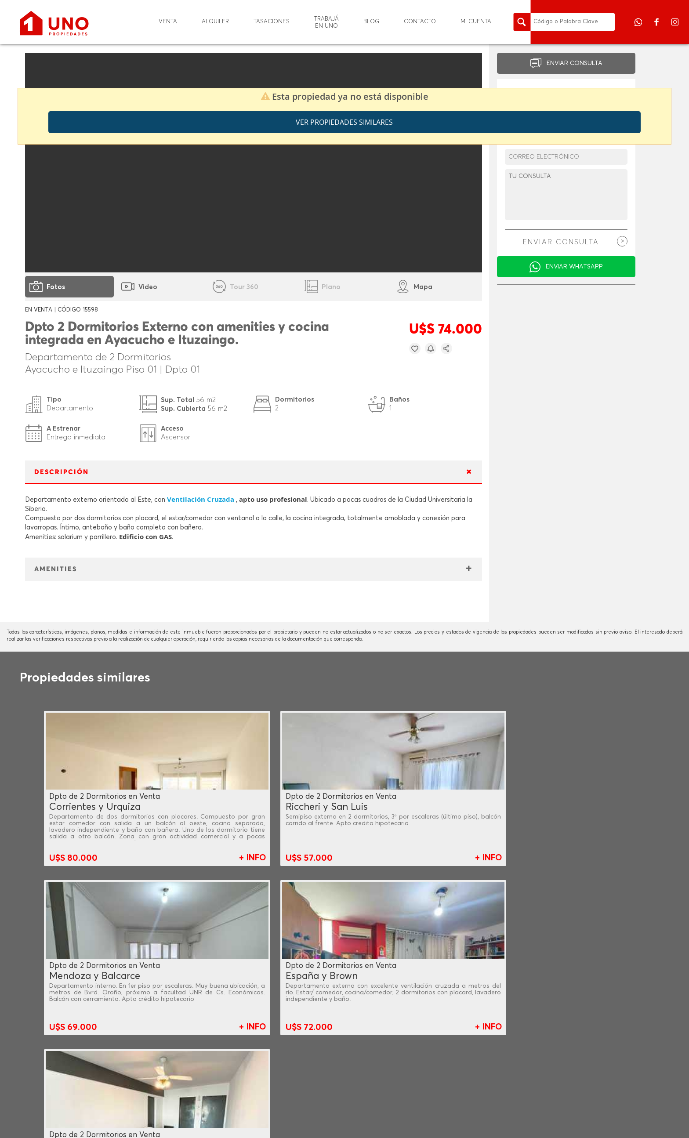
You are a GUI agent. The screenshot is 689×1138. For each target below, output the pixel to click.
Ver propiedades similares (344, 122)
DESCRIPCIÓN (61, 472)
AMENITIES (55, 569)
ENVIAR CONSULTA (574, 63)
